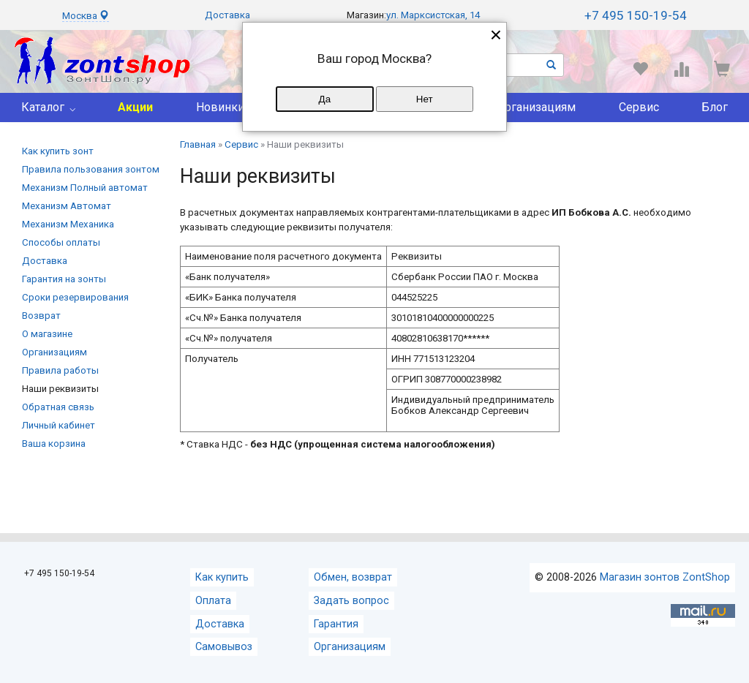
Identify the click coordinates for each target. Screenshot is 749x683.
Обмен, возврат (353, 577)
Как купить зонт (58, 151)
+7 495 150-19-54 (635, 15)
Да (325, 99)
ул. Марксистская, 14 (433, 15)
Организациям (536, 107)
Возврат (41, 315)
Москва (85, 15)
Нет (424, 99)
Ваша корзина (54, 443)
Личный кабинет (58, 425)
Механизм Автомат (66, 205)
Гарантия (336, 624)
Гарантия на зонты (64, 278)
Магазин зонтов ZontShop (665, 577)
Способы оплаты (61, 242)
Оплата (213, 601)
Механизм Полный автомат (85, 187)
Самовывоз (223, 647)
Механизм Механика (68, 224)
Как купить (222, 577)
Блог (714, 107)
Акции (135, 107)
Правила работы (60, 370)
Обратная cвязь (58, 406)
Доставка (227, 15)
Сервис (639, 107)
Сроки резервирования (75, 297)
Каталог (42, 107)
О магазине (47, 333)
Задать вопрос (351, 601)
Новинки (220, 107)
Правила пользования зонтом (90, 169)
